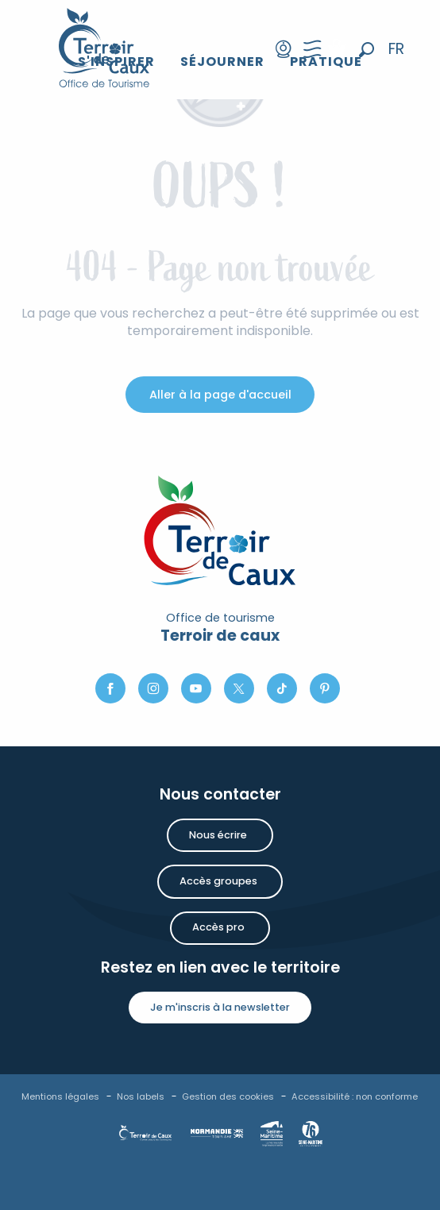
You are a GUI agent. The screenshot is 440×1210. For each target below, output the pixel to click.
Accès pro (218, 927)
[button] (366, 50)
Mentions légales (60, 1096)
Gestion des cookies (228, 1096)
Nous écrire (218, 835)
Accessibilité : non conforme (354, 1096)
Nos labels (140, 1096)
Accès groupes (218, 881)
